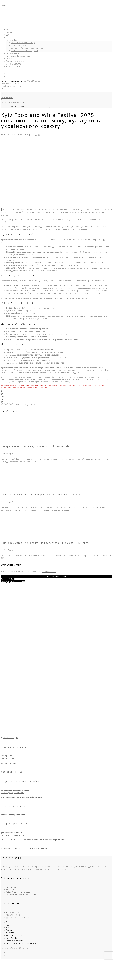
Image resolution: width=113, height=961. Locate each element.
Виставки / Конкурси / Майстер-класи (27, 48)
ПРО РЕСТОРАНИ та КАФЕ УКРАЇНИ (16, 839)
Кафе (8, 29)
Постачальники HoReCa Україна (32, 387)
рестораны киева (8, 763)
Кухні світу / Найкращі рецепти (19, 56)
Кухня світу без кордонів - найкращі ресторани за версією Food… (42, 494)
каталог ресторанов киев (13, 814)
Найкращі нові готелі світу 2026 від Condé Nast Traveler (36, 446)
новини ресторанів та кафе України (48, 839)
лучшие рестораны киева (12, 835)
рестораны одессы (9, 755)
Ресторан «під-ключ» (15, 61)
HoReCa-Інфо (11, 938)
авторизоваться (49, 571)
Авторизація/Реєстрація (56, 576)
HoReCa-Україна (7, 93)
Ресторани (11, 930)
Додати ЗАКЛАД (8, 579)
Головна (9, 922)
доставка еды (9, 737)
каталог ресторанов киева (12, 792)
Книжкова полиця (13, 66)
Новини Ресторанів (11, 385)
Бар (7, 34)
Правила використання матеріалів (21, 943)
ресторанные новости (11, 832)
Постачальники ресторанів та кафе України (21, 797)
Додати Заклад (12, 889)
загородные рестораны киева (15, 790)
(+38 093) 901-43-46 (10, 83)
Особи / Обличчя (13, 63)
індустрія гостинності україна (20, 781)
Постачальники (12, 53)
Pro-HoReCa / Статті (19, 45)
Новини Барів (42, 385)
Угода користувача (14, 940)
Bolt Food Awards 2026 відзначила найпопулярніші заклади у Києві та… (45, 542)
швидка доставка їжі (14, 746)
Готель (9, 37)
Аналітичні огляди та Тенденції (24, 50)
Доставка (10, 932)
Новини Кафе (28, 385)
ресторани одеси (9, 758)
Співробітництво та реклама (18, 892)
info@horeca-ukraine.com (12, 86)
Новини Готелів (57, 385)
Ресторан (10, 32)
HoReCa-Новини (13, 40)
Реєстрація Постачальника (13, 581)
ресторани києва (12, 771)
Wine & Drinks (12, 58)
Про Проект (11, 887)
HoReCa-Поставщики (14, 806)
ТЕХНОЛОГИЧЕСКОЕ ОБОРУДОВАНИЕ (24, 848)
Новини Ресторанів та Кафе (23, 42)
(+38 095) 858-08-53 (31, 81)
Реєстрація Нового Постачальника (21, 894)
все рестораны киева (14, 823)
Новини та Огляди (14, 935)
